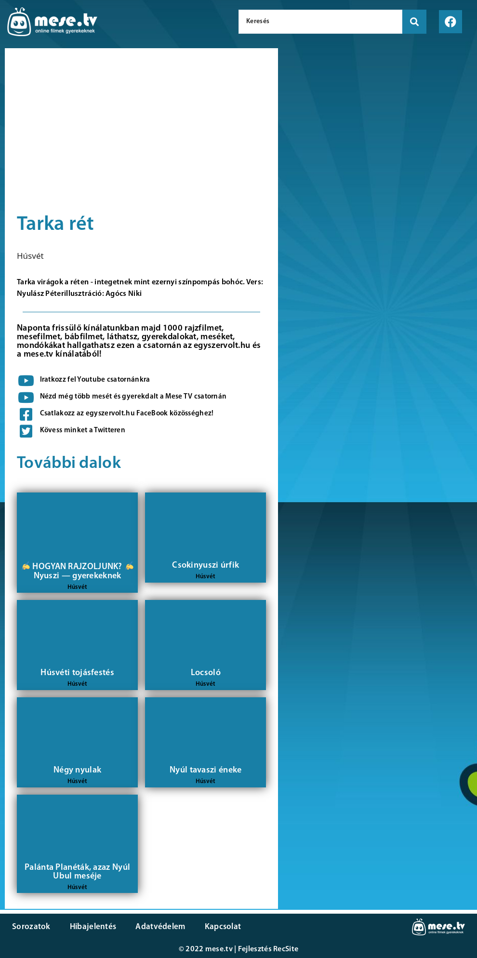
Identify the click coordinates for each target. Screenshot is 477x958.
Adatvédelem (160, 927)
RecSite (285, 949)
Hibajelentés (93, 927)
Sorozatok (31, 927)
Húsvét (30, 255)
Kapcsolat (223, 927)
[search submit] (414, 22)
